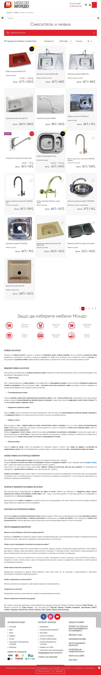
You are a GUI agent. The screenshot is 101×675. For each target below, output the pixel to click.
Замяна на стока (46, 647)
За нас (11, 639)
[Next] (95, 308)
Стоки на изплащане (48, 639)
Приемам (59, 672)
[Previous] (79, 308)
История (12, 627)
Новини (12, 636)
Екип (11, 630)
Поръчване (44, 627)
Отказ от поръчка (47, 636)
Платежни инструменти (49, 630)
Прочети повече (44, 672)
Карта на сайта (76, 656)
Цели (11, 633)
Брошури (12, 647)
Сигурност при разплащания (51, 650)
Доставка (43, 633)
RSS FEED (73, 660)
